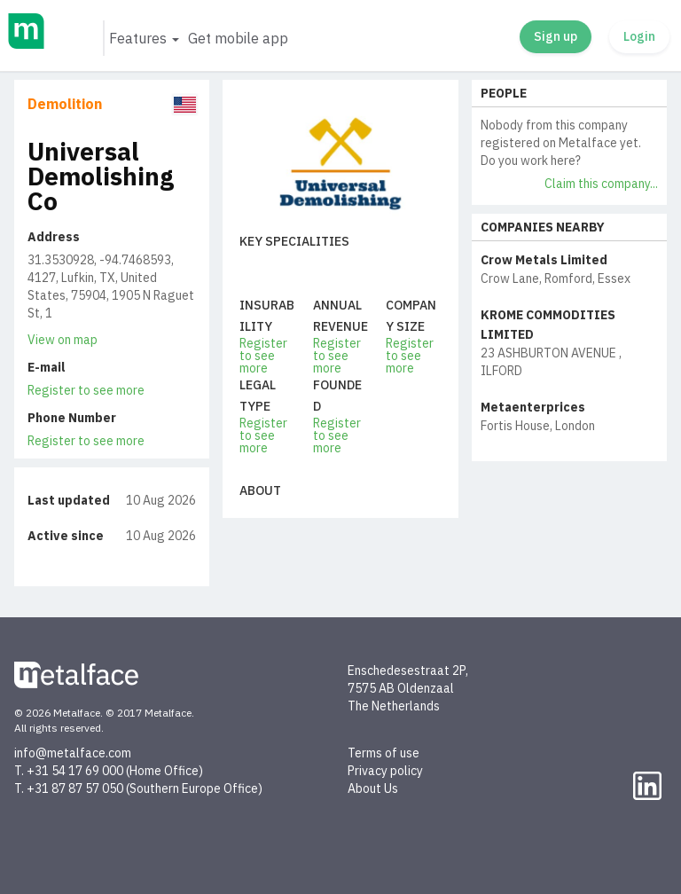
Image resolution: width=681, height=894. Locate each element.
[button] (143, 38)
